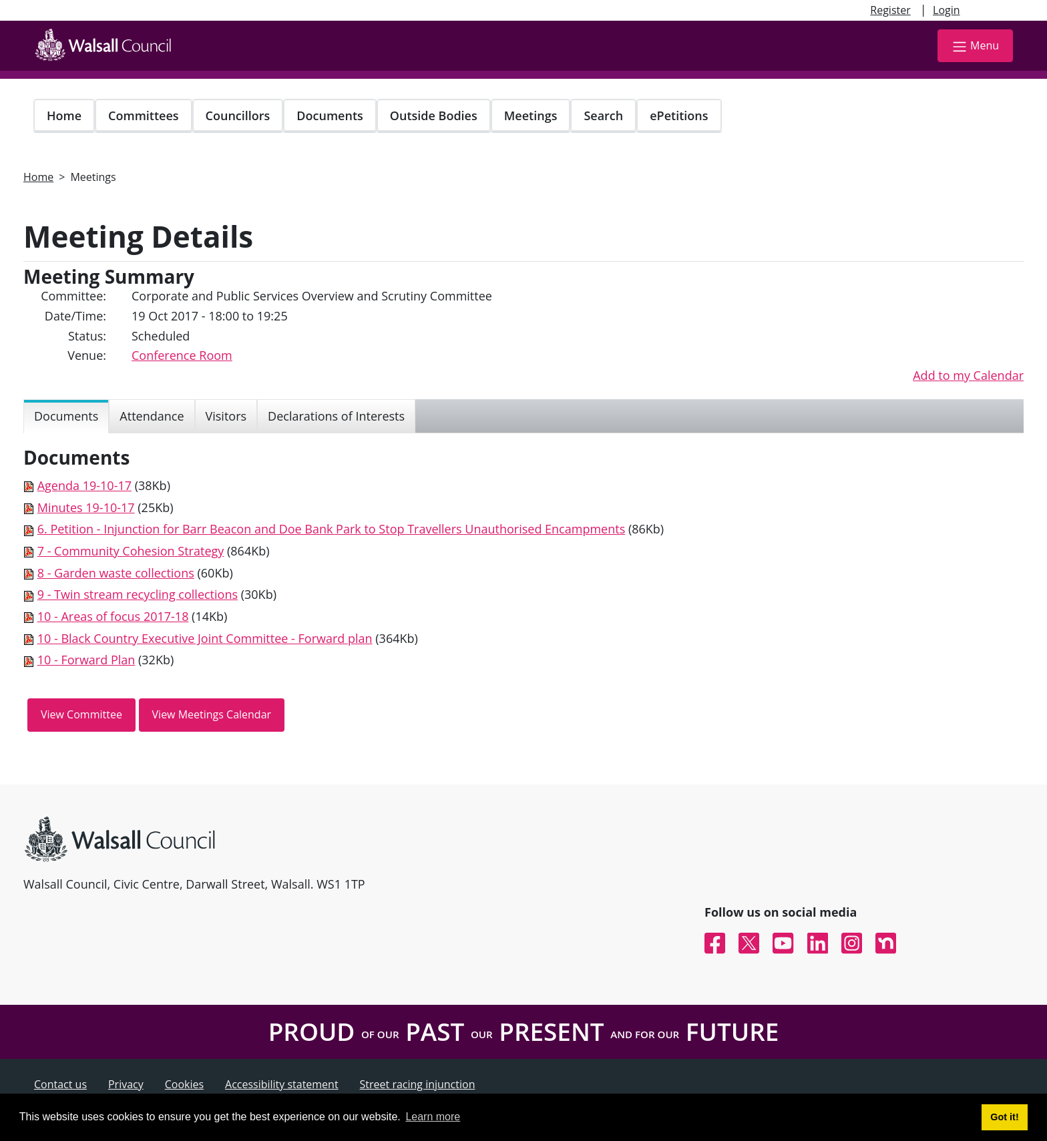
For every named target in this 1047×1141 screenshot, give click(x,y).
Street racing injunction (417, 1084)
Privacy (126, 1084)
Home (64, 115)
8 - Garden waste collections (115, 573)
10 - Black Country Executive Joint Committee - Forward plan (205, 638)
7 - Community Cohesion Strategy (130, 551)
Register (890, 10)
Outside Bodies (433, 115)
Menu (975, 46)
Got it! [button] (1004, 1117)
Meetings (531, 115)
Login (946, 10)
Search (603, 115)
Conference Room (182, 355)
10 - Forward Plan (86, 660)
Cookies (184, 1084)
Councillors (238, 115)
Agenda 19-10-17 (84, 485)
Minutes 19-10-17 (86, 507)
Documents (329, 115)
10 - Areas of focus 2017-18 (113, 616)
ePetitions (679, 115)
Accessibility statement (282, 1084)
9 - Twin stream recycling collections (137, 594)
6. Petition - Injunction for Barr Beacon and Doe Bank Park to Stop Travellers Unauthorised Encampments (331, 529)
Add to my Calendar (968, 375)
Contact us (60, 1084)
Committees (143, 115)
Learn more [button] (432, 1116)
